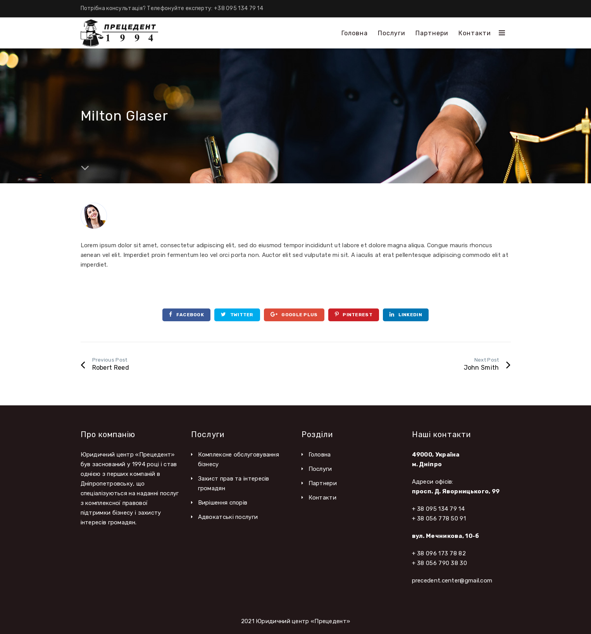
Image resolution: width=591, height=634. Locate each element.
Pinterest (353, 314)
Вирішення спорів (223, 502)
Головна (319, 454)
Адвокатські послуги (228, 516)
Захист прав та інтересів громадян (233, 483)
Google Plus (294, 314)
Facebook (186, 314)
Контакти (322, 497)
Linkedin (405, 314)
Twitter (237, 314)
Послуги (320, 468)
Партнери (322, 483)
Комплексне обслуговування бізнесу (238, 459)
